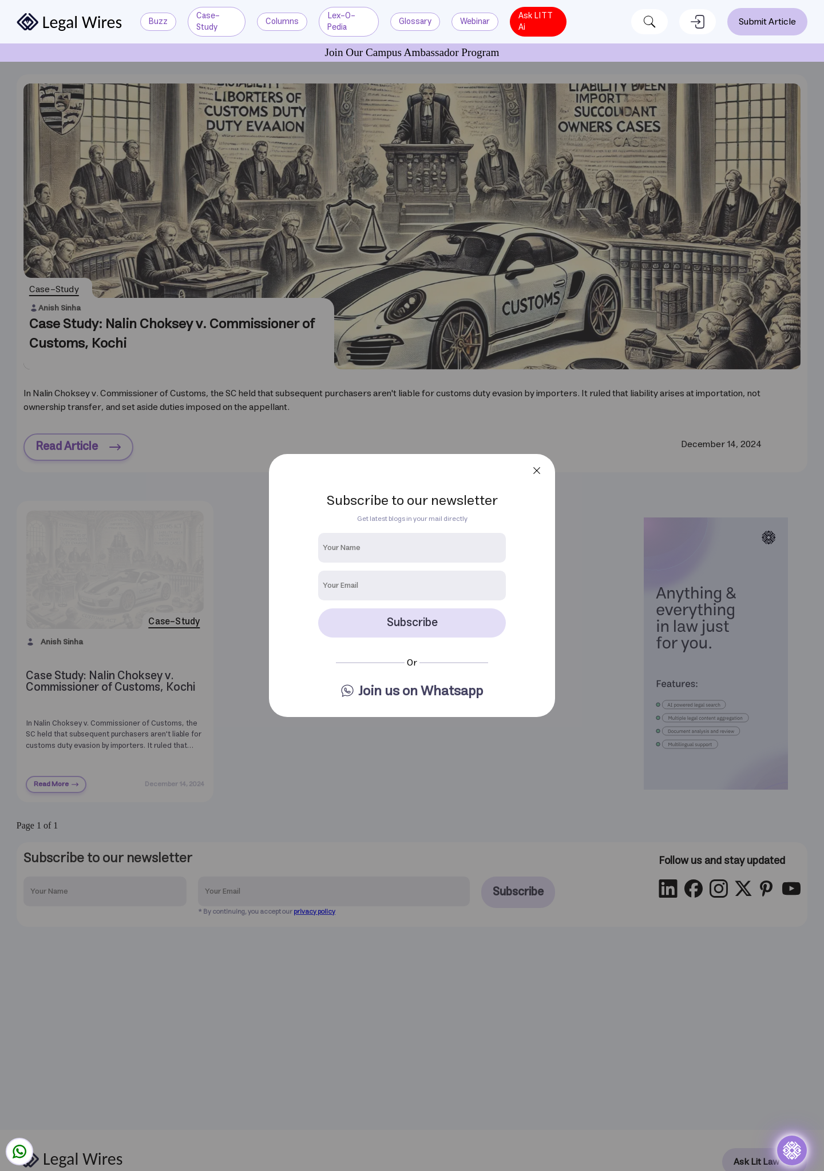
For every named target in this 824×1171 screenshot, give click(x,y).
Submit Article (767, 22)
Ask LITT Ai (535, 21)
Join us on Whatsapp (420, 691)
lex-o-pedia (341, 21)
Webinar (475, 21)
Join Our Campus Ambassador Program (412, 52)
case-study (208, 21)
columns (282, 21)
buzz (158, 21)
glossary (415, 21)
